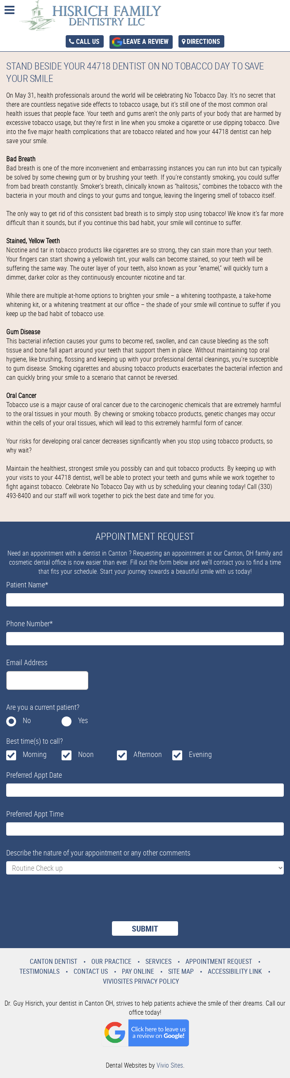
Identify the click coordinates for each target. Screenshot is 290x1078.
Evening (200, 754)
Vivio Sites (170, 1065)
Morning (35, 754)
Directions (203, 41)
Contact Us (91, 971)
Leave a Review (146, 41)
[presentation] (69, 903)
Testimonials (39, 971)
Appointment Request (218, 961)
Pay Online (138, 971)
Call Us (88, 41)
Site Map (181, 971)
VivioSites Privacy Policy (141, 981)
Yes (83, 720)
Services (158, 961)
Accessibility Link (235, 971)
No (27, 720)
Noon (86, 754)
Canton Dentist (53, 961)
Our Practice (111, 961)
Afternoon (147, 754)
